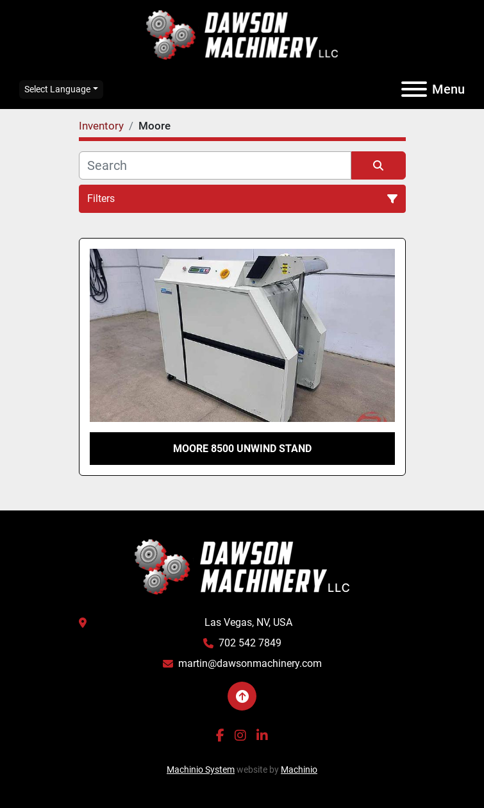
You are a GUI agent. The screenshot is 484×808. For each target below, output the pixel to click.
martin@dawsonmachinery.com (250, 663)
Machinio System (201, 769)
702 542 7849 (250, 643)
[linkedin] (262, 735)
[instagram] (240, 735)
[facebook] (220, 735)
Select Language (57, 89)
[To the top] (242, 696)
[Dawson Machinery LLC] (242, 566)
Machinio (299, 769)
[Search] (215, 165)
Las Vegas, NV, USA (248, 622)
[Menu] (414, 89)
